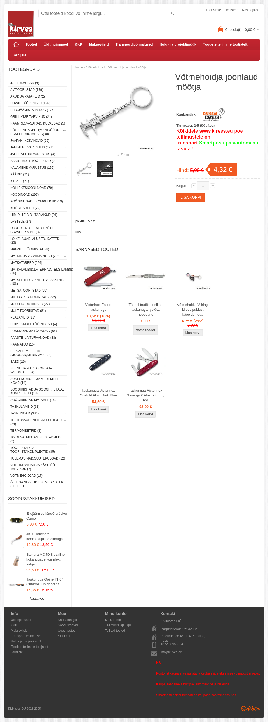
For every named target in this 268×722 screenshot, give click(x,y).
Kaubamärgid (67, 620)
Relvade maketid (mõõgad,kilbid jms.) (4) (30, 353)
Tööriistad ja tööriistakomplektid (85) (32, 450)
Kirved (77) (19, 181)
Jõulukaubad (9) (24, 83)
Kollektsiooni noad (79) (31, 188)
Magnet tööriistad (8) (29, 249)
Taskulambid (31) (24, 407)
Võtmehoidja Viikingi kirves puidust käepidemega (192, 309)
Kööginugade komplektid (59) (36, 201)
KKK (78, 44)
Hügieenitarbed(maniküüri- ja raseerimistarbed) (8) (37, 132)
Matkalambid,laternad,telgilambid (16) (38, 271)
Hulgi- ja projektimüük (178, 44)
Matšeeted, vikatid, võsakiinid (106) (37, 282)
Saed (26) (18, 362)
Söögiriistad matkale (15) (33, 400)
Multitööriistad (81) (28, 311)
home (79, 67)
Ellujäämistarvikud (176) (32, 110)
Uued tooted (66, 631)
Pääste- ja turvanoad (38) (33, 338)
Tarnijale (19, 55)
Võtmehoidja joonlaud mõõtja (127, 67)
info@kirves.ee (171, 652)
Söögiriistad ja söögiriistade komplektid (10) (37, 391)
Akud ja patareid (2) (27, 96)
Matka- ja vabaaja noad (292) (35, 256)
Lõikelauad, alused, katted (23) (35, 240)
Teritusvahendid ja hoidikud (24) (36, 422)
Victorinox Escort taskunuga (98, 307)
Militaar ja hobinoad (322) (33, 297)
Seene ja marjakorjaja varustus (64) (31, 370)
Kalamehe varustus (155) (32, 168)
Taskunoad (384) (24, 413)
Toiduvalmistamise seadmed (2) (35, 439)
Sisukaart (64, 636)
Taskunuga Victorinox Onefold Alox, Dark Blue (98, 392)
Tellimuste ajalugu (118, 625)
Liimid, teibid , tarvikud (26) (33, 215)
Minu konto (113, 620)
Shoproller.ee (250, 708)
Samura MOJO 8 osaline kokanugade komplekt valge (45, 559)
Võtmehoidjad (95, 67)
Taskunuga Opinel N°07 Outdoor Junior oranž (44, 581)
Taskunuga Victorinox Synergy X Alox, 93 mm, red (145, 395)
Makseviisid (99, 44)
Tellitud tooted (115, 631)
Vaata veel (37, 598)
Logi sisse (213, 10)
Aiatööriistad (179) (26, 90)
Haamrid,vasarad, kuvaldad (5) (37, 123)
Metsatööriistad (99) (28, 290)
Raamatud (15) (22, 344)
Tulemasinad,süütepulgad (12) (37, 458)
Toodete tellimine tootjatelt (225, 44)
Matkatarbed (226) (26, 263)
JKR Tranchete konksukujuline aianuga (44, 536)
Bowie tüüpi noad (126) (30, 103)
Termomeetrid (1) (25, 431)
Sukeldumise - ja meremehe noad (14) (35, 381)
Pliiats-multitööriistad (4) (33, 324)
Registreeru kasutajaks (241, 10)
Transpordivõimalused (134, 44)
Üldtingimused (56, 44)
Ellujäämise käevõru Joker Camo (46, 516)
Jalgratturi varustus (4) (32, 154)
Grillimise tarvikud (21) (31, 117)
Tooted (31, 44)
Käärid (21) (19, 174)
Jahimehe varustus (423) (31, 147)
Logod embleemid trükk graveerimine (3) (32, 230)
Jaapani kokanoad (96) (29, 141)
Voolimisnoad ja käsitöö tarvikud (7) (32, 467)
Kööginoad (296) (24, 194)
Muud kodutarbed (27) (30, 304)
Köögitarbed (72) (25, 208)
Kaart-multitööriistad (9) (33, 161)
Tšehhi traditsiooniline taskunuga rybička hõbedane (145, 309)
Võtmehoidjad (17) (26, 476)
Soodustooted (68, 625)
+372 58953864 (172, 644)
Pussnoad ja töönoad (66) (33, 331)
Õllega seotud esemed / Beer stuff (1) (36, 484)
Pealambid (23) (22, 317)
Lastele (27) (20, 221)
